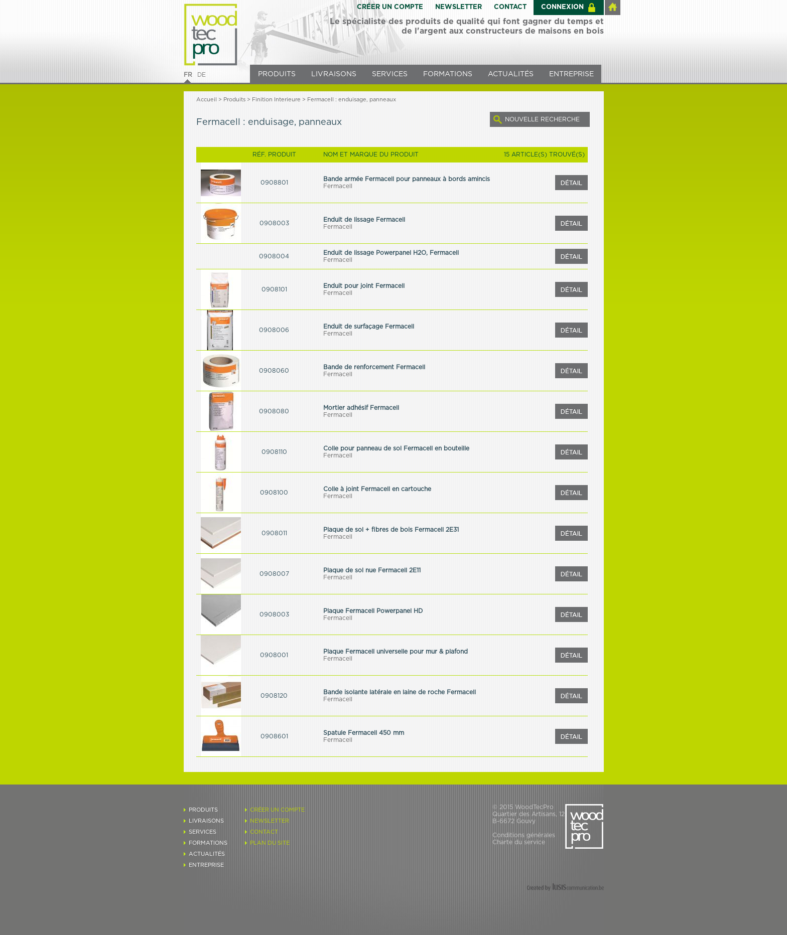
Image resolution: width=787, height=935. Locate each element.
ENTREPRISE (571, 74)
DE (201, 75)
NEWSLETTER (458, 7)
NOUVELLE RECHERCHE (542, 119)
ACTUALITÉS (511, 74)
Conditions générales (523, 835)
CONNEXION (562, 7)
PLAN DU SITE (270, 843)
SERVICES (390, 74)
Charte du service (518, 842)
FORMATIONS (447, 74)
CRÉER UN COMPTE (390, 7)
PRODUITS (277, 74)
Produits (234, 99)
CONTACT (510, 7)
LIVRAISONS (333, 74)
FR (188, 75)
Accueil (206, 99)
